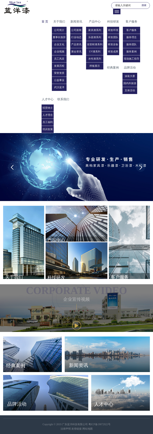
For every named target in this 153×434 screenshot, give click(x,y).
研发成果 (113, 51)
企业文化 (59, 44)
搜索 (144, 5)
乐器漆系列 (94, 37)
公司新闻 (76, 30)
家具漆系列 (94, 30)
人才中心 (48, 99)
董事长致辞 (59, 37)
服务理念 (131, 37)
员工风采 (59, 58)
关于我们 (59, 21)
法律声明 (66, 428)
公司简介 (59, 30)
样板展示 (95, 66)
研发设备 (113, 44)
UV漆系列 (94, 51)
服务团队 (131, 44)
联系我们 (63, 99)
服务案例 (131, 51)
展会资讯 (76, 51)
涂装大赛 (130, 76)
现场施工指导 (131, 58)
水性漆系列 (94, 58)
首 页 (45, 21)
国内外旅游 (129, 83)
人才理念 (47, 115)
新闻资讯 (76, 21)
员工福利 (47, 122)
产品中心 (95, 21)
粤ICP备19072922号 (99, 424)
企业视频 (59, 51)
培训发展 (47, 129)
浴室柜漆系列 (94, 44)
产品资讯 (76, 44)
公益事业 (59, 80)
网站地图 (87, 428)
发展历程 (59, 66)
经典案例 (113, 67)
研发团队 (113, 37)
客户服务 (131, 21)
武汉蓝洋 (59, 87)
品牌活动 (130, 67)
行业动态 (76, 37)
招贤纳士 (47, 107)
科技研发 (113, 21)
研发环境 (113, 30)
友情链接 (76, 428)
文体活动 (130, 90)
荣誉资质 (59, 73)
